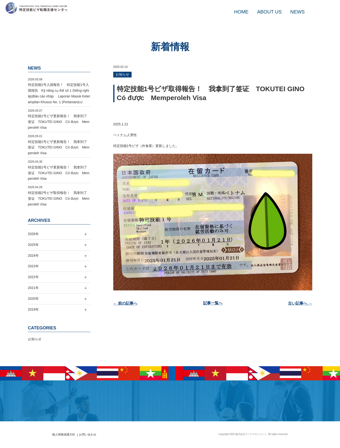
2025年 (33, 245)
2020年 (33, 299)
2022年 (33, 277)
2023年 (33, 266)
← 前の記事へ (125, 303)
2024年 (33, 255)
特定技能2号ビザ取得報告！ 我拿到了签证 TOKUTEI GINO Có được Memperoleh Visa (59, 198)
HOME (241, 11)
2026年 (33, 234)
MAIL (317, 12)
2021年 (33, 288)
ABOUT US (269, 11)
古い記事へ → (300, 303)
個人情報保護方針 (63, 434)
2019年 (33, 309)
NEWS (297, 11)
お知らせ (122, 74)
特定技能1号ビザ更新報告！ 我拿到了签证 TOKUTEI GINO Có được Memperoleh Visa (59, 121)
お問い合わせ (87, 434)
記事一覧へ (212, 303)
